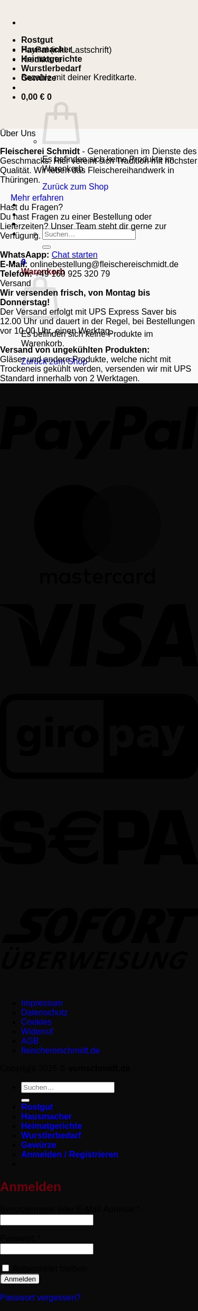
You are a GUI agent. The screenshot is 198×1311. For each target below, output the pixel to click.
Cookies (36, 1021)
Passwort (41, 1238)
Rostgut (37, 39)
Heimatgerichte (51, 1125)
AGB (30, 1040)
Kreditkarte (41, 59)
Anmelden (20, 1279)
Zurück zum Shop (75, 186)
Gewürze (38, 1144)
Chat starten (75, 254)
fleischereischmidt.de (60, 1050)
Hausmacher (46, 1116)
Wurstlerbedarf (51, 68)
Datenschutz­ (44, 1012)
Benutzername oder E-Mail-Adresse (91, 1209)
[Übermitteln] (46, 247)
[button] (36, 96)
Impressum (42, 1002)
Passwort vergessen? (40, 1297)
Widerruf (37, 1031)
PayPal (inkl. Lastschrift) (66, 49)
